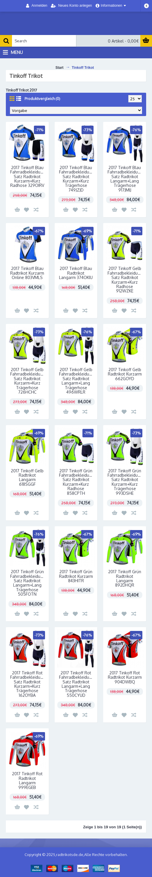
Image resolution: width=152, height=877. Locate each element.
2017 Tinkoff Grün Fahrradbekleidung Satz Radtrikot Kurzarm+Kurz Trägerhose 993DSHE (125, 482)
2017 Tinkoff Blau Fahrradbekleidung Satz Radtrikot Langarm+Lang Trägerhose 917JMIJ (125, 178)
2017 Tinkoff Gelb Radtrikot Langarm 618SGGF (27, 477)
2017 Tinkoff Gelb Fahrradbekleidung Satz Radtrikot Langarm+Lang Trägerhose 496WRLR (76, 380)
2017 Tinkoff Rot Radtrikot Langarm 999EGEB (27, 780)
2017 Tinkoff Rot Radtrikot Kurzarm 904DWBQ (125, 677)
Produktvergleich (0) (42, 98)
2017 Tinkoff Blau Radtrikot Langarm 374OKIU (76, 273)
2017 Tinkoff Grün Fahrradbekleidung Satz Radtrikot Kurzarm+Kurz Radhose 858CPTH (76, 482)
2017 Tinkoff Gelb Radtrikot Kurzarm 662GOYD (125, 374)
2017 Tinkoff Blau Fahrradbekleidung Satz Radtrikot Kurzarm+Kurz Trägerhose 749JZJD (76, 178)
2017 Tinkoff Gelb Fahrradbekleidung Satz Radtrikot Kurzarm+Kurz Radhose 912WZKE (125, 279)
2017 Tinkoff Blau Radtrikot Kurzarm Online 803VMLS (27, 273)
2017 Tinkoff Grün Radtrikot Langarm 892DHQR (124, 578)
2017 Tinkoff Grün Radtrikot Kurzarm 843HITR (76, 576)
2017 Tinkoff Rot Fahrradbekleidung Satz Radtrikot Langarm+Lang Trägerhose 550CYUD (76, 684)
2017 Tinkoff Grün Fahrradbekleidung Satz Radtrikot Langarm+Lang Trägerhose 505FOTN (27, 583)
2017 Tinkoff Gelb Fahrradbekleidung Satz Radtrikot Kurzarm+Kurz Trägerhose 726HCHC (27, 380)
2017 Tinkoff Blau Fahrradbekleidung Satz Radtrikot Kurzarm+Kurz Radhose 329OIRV (27, 176)
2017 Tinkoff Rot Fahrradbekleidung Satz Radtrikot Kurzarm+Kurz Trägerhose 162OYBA (27, 684)
